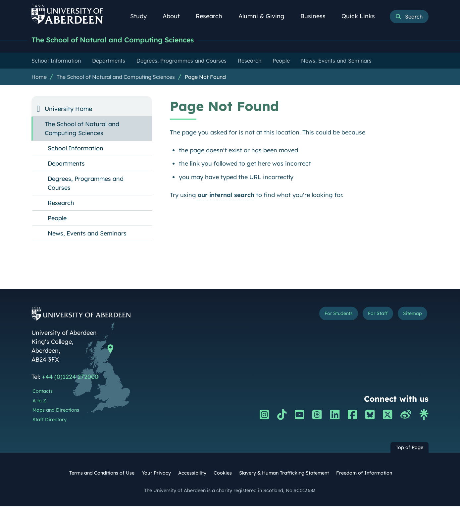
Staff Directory (49, 421)
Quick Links (361, 16)
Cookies (223, 474)
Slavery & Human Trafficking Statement (284, 474)
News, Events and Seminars (87, 235)
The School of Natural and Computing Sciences (130, 40)
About (175, 16)
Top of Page (409, 449)
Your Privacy (156, 474)
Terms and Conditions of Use (101, 474)
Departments (66, 165)
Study (142, 16)
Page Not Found (205, 78)
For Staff (366, 316)
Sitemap (409, 316)
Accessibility (192, 474)
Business (316, 16)
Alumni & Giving (265, 16)
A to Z (39, 402)
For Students (317, 316)
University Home (68, 110)
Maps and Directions (55, 412)
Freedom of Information (364, 474)
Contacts (42, 393)
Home (39, 78)
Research (213, 16)
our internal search (226, 196)
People (57, 220)
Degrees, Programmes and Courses (86, 185)
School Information (75, 150)
